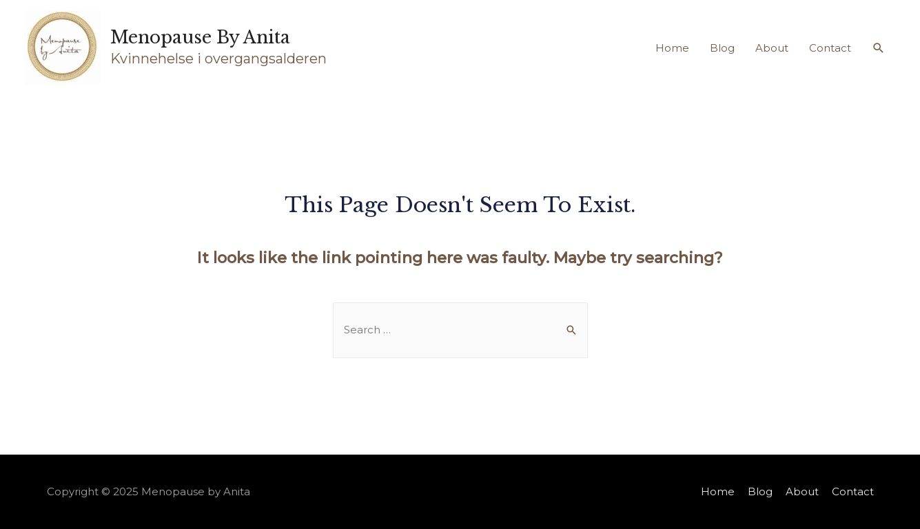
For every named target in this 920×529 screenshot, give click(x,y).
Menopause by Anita (200, 37)
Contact (830, 47)
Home (672, 47)
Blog (722, 47)
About (771, 47)
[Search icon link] (879, 48)
